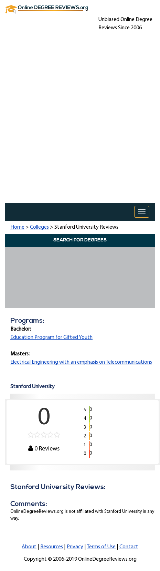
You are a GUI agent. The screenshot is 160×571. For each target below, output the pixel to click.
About (29, 547)
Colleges (39, 227)
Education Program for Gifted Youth (51, 337)
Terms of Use (101, 547)
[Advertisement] (80, 120)
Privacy (75, 547)
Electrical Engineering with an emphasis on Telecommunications (81, 362)
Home (17, 227)
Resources (51, 547)
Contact (128, 547)
